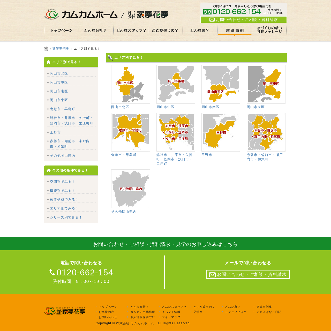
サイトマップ (171, 317)
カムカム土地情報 (142, 311)
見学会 (198, 311)
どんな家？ (232, 307)
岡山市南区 (59, 91)
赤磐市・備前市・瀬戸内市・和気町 (266, 154)
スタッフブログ (236, 311)
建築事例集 (60, 48)
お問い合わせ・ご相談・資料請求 (243, 19)
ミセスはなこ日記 (269, 311)
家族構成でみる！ (64, 199)
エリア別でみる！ (64, 208)
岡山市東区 (59, 100)
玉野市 (55, 132)
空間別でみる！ (62, 182)
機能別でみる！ (62, 191)
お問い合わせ (108, 317)
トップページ (108, 307)
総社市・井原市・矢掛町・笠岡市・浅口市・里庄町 (175, 157)
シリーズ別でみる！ (66, 217)
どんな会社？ (139, 307)
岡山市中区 (59, 82)
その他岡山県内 (62, 155)
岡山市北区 (59, 73)
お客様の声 (106, 311)
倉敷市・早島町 (62, 109)
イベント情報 (171, 311)
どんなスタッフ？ (174, 307)
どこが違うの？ (204, 307)
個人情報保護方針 (142, 317)
